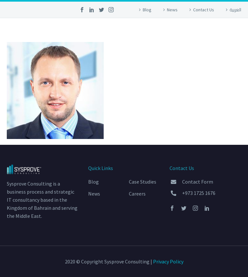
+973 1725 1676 (198, 193)
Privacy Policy (168, 261)
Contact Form (197, 181)
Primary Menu (235, 29)
